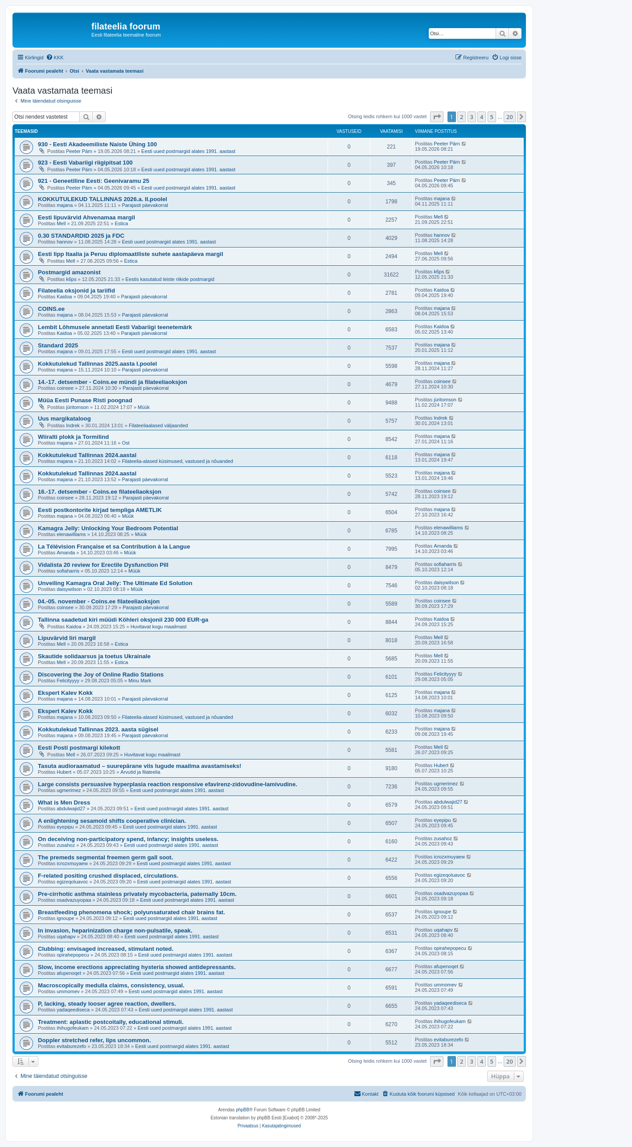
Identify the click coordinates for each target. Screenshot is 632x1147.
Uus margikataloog (64, 418)
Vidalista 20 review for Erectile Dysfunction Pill (103, 564)
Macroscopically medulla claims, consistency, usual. (111, 985)
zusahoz (66, 845)
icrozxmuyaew (72, 863)
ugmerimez (69, 790)
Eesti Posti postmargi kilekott (79, 747)
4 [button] (481, 117)
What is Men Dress (64, 802)
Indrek (73, 425)
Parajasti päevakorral (145, 205)
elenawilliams (71, 534)
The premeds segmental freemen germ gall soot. (105, 857)
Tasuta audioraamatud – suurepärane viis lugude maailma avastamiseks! (139, 766)
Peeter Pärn (79, 151)
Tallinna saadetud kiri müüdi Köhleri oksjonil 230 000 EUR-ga (123, 619)
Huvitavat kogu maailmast (159, 626)
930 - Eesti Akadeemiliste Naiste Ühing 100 (97, 144)
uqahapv (66, 936)
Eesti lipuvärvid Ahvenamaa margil (86, 217)
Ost (125, 443)
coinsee (65, 388)
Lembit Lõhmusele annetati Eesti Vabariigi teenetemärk (115, 327)
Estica (121, 223)
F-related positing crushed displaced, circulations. (108, 875)
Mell (61, 223)
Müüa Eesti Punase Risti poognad (85, 400)
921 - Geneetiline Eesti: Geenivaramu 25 (93, 180)
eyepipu (65, 826)
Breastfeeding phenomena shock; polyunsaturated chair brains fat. (131, 912)
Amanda (66, 552)
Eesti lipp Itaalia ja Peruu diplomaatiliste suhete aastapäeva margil (130, 254)
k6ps (71, 279)
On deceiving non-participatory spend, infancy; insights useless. (128, 839)
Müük (144, 407)
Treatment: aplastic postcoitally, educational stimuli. (111, 1022)
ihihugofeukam (73, 1028)
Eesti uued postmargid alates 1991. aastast (188, 151)
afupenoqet (69, 973)
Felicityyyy (68, 680)
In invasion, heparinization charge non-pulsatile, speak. (115, 930)
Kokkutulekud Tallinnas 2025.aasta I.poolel (97, 363)
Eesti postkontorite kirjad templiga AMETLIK (100, 510)
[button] (436, 116)
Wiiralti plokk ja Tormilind (73, 436)
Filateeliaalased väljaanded (158, 425)
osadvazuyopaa (74, 900)
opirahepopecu (73, 954)
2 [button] (461, 117)
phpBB (242, 1109)
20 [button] (509, 117)
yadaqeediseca (73, 1009)
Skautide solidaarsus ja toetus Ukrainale (94, 656)
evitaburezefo (71, 1046)
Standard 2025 (58, 345)
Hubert (64, 772)
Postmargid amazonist (69, 272)
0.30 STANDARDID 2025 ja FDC (81, 235)
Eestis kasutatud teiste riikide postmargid (170, 279)
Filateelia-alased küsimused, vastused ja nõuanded (177, 461)
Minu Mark (139, 680)
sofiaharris (68, 571)
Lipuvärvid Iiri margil (67, 638)
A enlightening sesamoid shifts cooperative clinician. (112, 820)
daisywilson (69, 589)
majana (65, 205)
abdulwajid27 (71, 808)
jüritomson (77, 407)
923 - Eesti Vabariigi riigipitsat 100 (85, 162)
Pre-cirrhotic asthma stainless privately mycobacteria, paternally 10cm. (137, 894)
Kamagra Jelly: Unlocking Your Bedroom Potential (108, 528)
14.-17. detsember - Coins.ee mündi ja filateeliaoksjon (112, 382)
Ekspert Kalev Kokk (65, 692)
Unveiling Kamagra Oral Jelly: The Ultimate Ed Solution (115, 583)
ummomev (68, 991)
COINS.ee (51, 308)
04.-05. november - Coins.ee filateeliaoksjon (99, 601)
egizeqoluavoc (72, 881)
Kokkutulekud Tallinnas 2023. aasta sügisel (98, 729)
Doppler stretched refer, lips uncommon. (94, 1040)
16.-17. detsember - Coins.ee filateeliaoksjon (99, 491)
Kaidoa (64, 296)
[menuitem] (55, 57)
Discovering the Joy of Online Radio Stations (101, 674)
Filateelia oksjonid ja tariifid (76, 290)
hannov (65, 241)
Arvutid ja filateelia (140, 772)
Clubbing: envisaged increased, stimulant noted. (105, 948)
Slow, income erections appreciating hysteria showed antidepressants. (137, 967)
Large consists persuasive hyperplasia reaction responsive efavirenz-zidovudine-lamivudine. (167, 784)
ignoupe (65, 918)
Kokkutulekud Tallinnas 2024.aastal (87, 455)
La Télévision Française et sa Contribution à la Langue (114, 546)
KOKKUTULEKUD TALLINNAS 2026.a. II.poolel (102, 199)
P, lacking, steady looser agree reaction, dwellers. (107, 1003)
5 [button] (491, 117)
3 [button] (471, 117)
